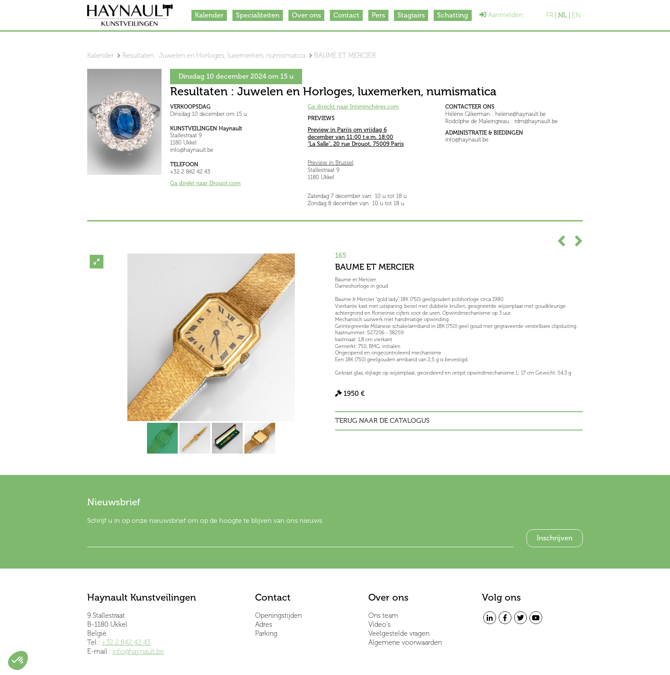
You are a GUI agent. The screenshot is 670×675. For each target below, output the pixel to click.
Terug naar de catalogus (382, 420)
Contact (346, 15)
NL (562, 15)
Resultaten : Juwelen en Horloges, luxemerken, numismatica (214, 55)
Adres (263, 624)
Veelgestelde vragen (398, 633)
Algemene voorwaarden (405, 642)
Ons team (383, 615)
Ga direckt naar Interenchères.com (353, 106)
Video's (379, 624)
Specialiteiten (257, 15)
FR (549, 15)
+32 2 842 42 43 (126, 642)
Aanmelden (501, 15)
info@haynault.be (138, 651)
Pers (378, 15)
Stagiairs (411, 15)
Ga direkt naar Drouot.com (205, 183)
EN (576, 15)
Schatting (452, 15)
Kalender (209, 15)
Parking (266, 633)
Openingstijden (278, 615)
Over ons (306, 15)
